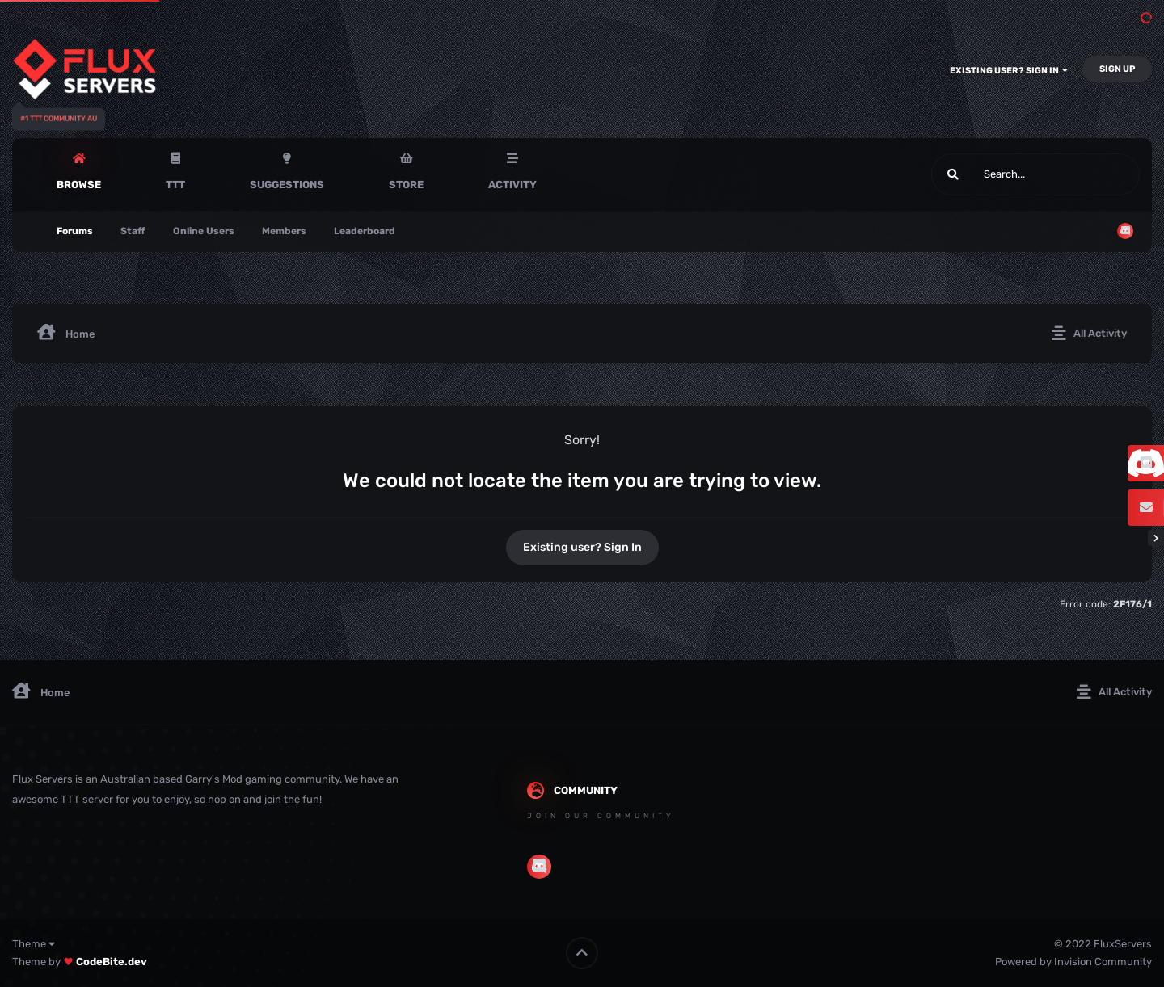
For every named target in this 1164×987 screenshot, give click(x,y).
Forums (75, 231)
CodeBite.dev (111, 962)
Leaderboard (364, 231)
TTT (175, 184)
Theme (33, 944)
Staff (133, 231)
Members (284, 231)
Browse (79, 184)
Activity (512, 184)
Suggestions (287, 184)
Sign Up (1117, 69)
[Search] (991, 174)
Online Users (203, 231)
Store (406, 184)
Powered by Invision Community (1073, 962)
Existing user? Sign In (1009, 70)
